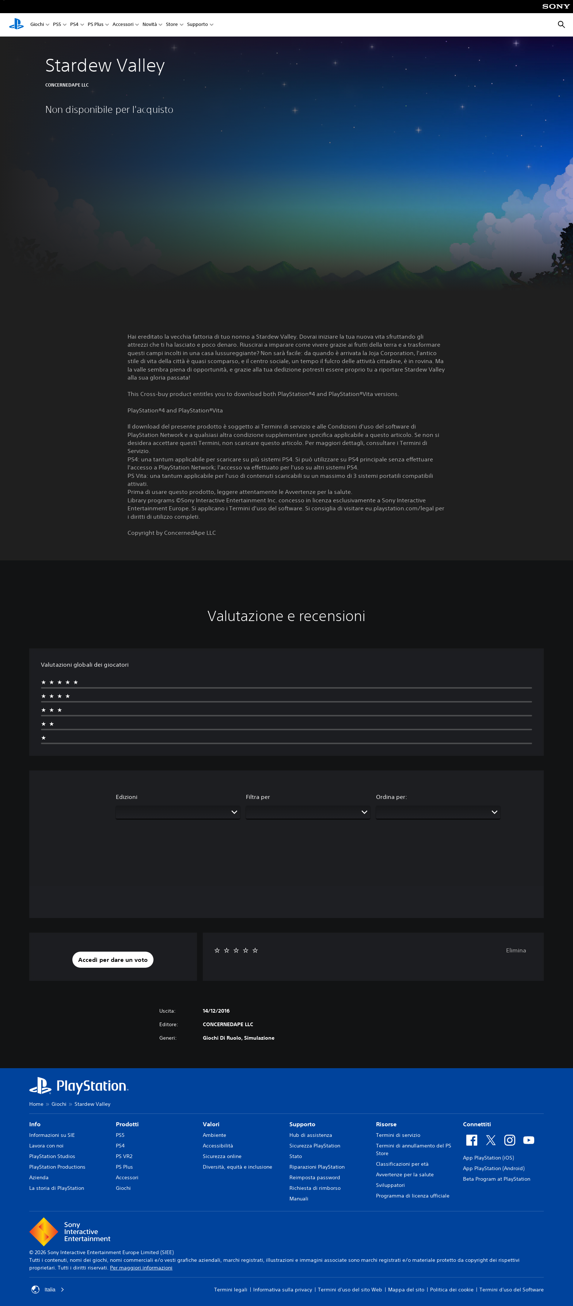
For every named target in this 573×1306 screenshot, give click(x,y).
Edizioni (126, 796)
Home (36, 1104)
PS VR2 (124, 1156)
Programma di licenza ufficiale (412, 1195)
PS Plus (95, 25)
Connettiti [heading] (477, 1124)
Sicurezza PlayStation (314, 1145)
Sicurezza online (222, 1156)
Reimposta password (314, 1177)
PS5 (57, 25)
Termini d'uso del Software (511, 1289)
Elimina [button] (516, 950)
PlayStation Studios (52, 1156)
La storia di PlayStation (56, 1188)
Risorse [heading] (386, 1124)
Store (172, 25)
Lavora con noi (46, 1145)
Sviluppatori (390, 1185)
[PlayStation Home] (16, 25)
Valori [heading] (211, 1124)
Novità (150, 25)
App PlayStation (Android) (493, 1168)
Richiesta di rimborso (315, 1188)
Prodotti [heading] (127, 1124)
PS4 (74, 25)
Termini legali (230, 1289)
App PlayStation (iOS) (488, 1157)
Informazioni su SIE (52, 1135)
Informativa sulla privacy (282, 1289)
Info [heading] (35, 1124)
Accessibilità (218, 1145)
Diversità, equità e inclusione (237, 1167)
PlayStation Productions (57, 1167)
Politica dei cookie (452, 1289)
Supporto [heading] (302, 1124)
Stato (295, 1156)
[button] (113, 959)
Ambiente (214, 1135)
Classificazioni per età (402, 1164)
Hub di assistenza (310, 1135)
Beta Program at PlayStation (496, 1179)
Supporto (197, 25)
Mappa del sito (406, 1289)
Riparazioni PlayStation (317, 1167)
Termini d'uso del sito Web (350, 1289)
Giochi (37, 25)
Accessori (123, 25)
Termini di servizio (398, 1135)
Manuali (298, 1198)
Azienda (39, 1177)
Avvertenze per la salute (405, 1174)
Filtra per (258, 796)
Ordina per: (391, 796)
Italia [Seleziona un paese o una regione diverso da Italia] (48, 1289)
